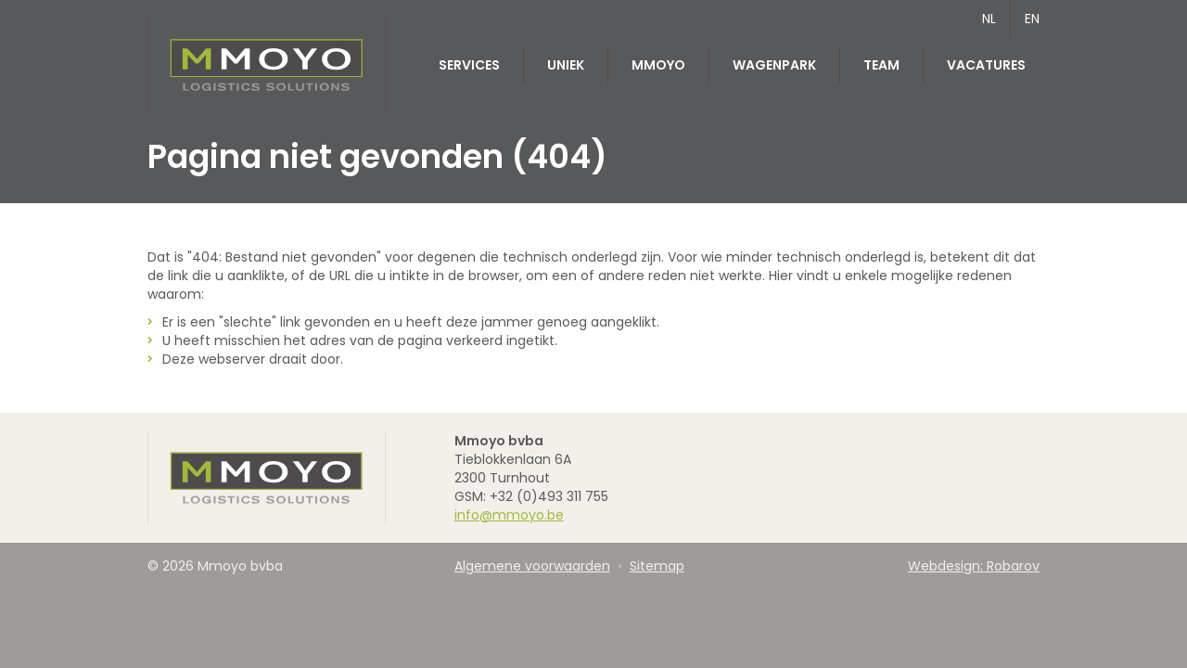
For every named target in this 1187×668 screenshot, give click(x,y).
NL (989, 18)
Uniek (565, 65)
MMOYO (658, 65)
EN (1032, 18)
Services (469, 65)
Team (881, 65)
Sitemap (657, 566)
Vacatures (986, 65)
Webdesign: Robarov (974, 566)
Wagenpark (774, 65)
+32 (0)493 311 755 (549, 496)
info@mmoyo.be (509, 515)
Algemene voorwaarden (532, 566)
